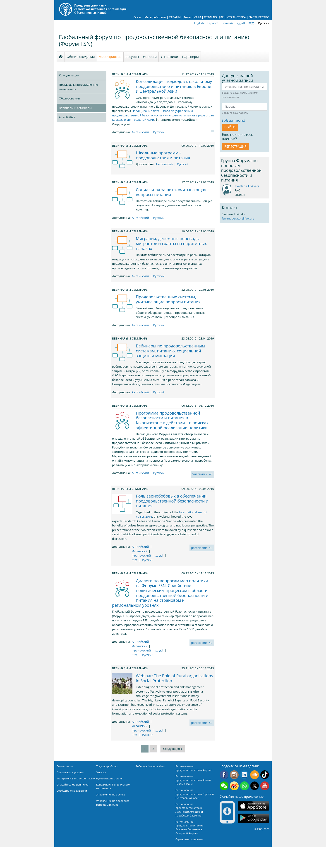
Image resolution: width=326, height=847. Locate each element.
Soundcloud (254, 774)
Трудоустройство (106, 766)
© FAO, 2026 (261, 829)
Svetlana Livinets (247, 186)
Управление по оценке (110, 794)
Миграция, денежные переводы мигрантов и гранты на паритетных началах (171, 243)
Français (227, 23)
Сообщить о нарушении (72, 790)
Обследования (69, 98)
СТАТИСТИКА (236, 17)
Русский (263, 23)
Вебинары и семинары (75, 108)
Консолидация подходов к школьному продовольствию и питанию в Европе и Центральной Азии (174, 86)
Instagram (234, 774)
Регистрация (235, 146)
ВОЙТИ (229, 127)
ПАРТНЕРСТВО (259, 17)
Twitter (254, 785)
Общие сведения (81, 56)
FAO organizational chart (150, 766)
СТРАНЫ (175, 17)
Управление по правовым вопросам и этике (112, 802)
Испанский (139, 551)
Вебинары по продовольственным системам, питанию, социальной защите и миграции (170, 350)
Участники (169, 56)
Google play (253, 818)
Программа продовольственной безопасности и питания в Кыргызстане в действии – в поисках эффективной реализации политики (172, 420)
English (199, 23)
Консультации (69, 75)
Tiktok (264, 774)
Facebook (224, 774)
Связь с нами (65, 766)
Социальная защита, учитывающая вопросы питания (171, 192)
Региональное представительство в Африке (193, 768)
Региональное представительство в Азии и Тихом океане (193, 780)
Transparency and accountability (76, 778)
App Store (253, 806)
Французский (141, 555)
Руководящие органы (109, 778)
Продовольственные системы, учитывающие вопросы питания (168, 299)
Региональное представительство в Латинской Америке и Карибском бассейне (189, 809)
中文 (251, 23)
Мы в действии (155, 17)
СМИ (197, 17)
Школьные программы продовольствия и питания (163, 155)
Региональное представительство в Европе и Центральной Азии (194, 793)
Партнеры (190, 56)
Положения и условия (70, 772)
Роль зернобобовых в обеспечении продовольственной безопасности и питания (172, 500)
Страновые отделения (189, 839)
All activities (67, 117)
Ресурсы (132, 56)
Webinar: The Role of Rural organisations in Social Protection (174, 678)
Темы (187, 17)
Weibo (234, 785)
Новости (150, 56)
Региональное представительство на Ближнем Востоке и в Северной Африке (189, 827)
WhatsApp (244, 785)
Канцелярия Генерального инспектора (113, 786)
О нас (137, 17)
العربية (241, 23)
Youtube (264, 785)
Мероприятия (110, 56)
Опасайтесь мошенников (72, 784)
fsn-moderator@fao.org (238, 218)
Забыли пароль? (233, 120)
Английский (140, 132)
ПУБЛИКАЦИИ (214, 17)
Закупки (101, 772)
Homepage (61, 57)
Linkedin (244, 774)
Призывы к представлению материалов (78, 87)
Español (212, 23)
